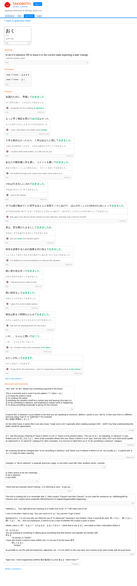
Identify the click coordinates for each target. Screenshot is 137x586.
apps (39, 16)
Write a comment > (13, 569)
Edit (7, 43)
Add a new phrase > (14, 378)
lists (19, 16)
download (24, 7)
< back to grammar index (17, 20)
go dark (16, 7)
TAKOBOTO (22, 3)
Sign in (38, 4)
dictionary (9, 16)
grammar (29, 16)
